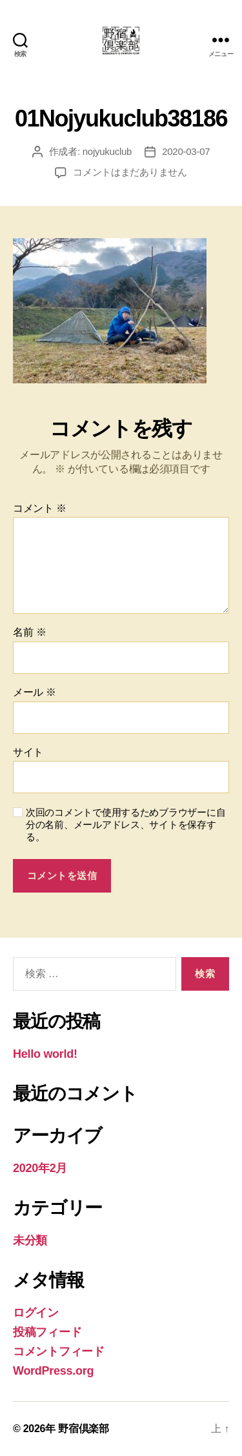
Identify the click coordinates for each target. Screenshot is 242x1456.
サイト (28, 752)
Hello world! (45, 1053)
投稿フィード (47, 1332)
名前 (29, 632)
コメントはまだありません (130, 172)
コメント (39, 508)
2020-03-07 (186, 151)
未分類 (30, 1240)
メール (34, 692)
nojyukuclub (107, 151)
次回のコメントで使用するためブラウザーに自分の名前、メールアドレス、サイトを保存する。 (125, 824)
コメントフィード (59, 1351)
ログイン (36, 1312)
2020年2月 (40, 1168)
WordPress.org (53, 1370)
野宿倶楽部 (83, 1428)
